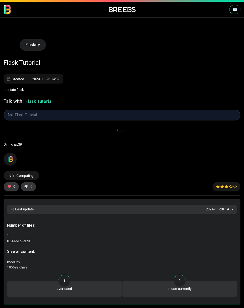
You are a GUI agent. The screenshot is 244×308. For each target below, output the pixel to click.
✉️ (235, 9)
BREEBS (122, 9)
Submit (122, 131)
